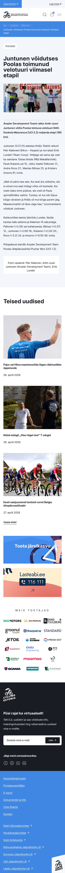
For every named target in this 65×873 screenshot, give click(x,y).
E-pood (7, 792)
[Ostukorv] (52, 14)
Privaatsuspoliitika (14, 785)
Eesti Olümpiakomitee (16, 825)
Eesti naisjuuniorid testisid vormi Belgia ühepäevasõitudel (27, 504)
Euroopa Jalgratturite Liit (17, 854)
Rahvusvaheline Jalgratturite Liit (22, 847)
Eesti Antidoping (12, 840)
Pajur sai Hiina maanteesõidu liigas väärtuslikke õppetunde (32, 366)
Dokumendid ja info (14, 799)
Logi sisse (54, 4)
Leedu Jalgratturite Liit (16, 868)
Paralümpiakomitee (14, 832)
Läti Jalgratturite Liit (15, 861)
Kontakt (7, 814)
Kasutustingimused (14, 778)
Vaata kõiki (10, 522)
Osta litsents (10, 807)
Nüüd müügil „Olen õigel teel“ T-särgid (27, 435)
